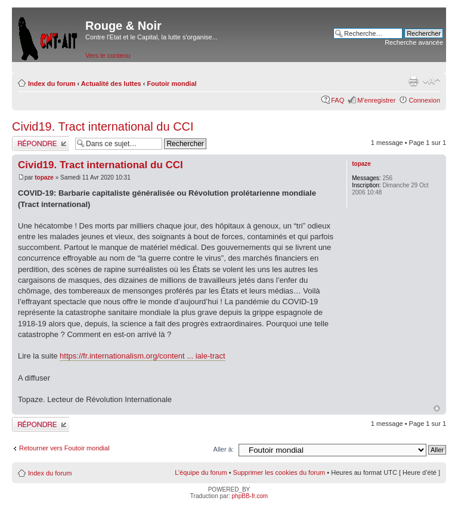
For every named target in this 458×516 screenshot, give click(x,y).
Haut (437, 408)
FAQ (337, 100)
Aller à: (223, 449)
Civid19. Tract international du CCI (103, 126)
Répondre (40, 143)
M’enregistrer (376, 100)
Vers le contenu (108, 55)
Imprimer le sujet (413, 81)
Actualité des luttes (111, 83)
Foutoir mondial (172, 83)
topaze (44, 177)
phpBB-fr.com (250, 496)
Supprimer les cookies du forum (279, 472)
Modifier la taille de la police (431, 81)
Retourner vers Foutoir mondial (64, 448)
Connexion (424, 100)
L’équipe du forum (201, 472)
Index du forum (51, 83)
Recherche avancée (414, 42)
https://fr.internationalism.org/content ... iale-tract (142, 355)
